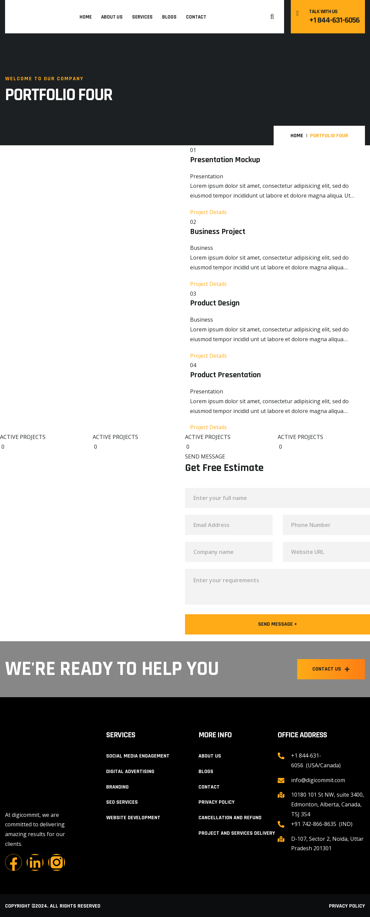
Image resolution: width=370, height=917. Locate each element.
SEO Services (122, 802)
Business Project (217, 232)
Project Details (208, 212)
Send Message (277, 624)
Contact (196, 17)
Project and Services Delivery (236, 833)
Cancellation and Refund (229, 817)
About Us (112, 17)
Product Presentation (225, 375)
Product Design (215, 303)
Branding (117, 787)
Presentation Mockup (225, 160)
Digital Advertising (130, 771)
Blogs (169, 17)
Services (142, 17)
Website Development (133, 817)
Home (86, 17)
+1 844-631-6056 (334, 20)
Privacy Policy (216, 802)
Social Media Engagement (137, 756)
